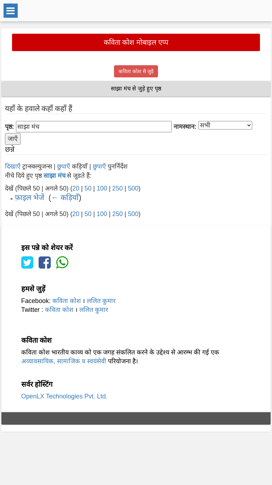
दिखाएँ (13, 166)
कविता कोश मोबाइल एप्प (136, 42)
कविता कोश (66, 300)
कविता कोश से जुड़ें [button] (136, 71)
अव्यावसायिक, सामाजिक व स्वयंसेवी (63, 361)
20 (75, 188)
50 (88, 188)
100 (102, 188)
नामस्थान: (185, 126)
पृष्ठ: (9, 126)
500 (133, 188)
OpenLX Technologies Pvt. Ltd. (64, 396)
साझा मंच (55, 175)
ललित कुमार (101, 300)
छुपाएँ (63, 166)
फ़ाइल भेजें (29, 197)
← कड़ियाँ (65, 197)
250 (117, 188)
